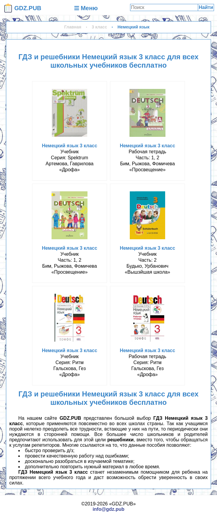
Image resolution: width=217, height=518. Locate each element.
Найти (206, 7)
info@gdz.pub (108, 509)
